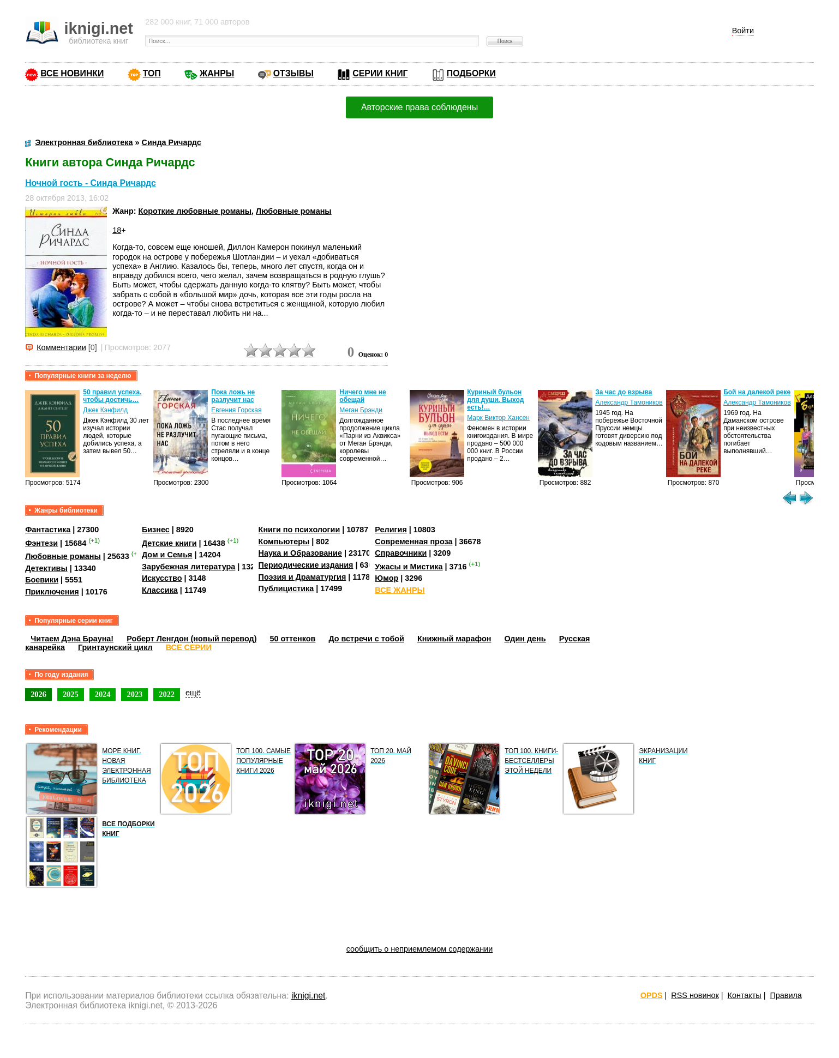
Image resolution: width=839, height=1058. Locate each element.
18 (116, 230)
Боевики (41, 579)
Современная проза (413, 541)
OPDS (651, 995)
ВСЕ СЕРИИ (189, 647)
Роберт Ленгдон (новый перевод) (191, 638)
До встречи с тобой (366, 638)
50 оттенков (293, 638)
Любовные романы (294, 211)
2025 (71, 694)
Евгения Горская (236, 410)
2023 (134, 694)
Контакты (745, 995)
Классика (160, 590)
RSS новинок (694, 995)
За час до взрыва (623, 392)
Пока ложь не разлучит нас (233, 396)
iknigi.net (308, 995)
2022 (167, 694)
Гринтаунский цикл (115, 647)
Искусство (162, 578)
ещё (193, 692)
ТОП (152, 73)
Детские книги (169, 542)
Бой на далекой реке (756, 392)
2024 (103, 694)
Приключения (52, 591)
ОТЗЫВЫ (293, 73)
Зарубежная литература (188, 566)
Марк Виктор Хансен (498, 418)
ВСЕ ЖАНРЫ (399, 590)
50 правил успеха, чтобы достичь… (112, 396)
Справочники (401, 553)
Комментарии (61, 347)
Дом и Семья (167, 554)
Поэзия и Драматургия (302, 577)
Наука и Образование (300, 553)
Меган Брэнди (360, 410)
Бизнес (156, 529)
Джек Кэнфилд (105, 410)
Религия (390, 529)
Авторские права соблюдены (419, 107)
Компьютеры (284, 541)
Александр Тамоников (629, 402)
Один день (525, 638)
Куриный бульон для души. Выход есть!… (495, 399)
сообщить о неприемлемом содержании (419, 949)
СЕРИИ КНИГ (379, 73)
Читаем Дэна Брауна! (72, 638)
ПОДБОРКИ (471, 73)
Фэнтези (41, 542)
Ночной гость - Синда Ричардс (90, 183)
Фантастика (47, 529)
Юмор (386, 578)
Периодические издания (306, 565)
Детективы (46, 568)
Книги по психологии (299, 529)
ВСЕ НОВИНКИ (72, 73)
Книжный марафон (454, 638)
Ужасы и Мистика (408, 566)
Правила (785, 995)
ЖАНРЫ (217, 73)
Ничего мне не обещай (362, 396)
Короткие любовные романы (195, 211)
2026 (38, 694)
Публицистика (286, 588)
